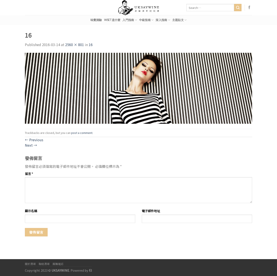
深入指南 (163, 20)
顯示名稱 (31, 211)
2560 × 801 (74, 44)
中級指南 (146, 20)
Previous (34, 139)
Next (31, 145)
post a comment (81, 133)
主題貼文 (179, 20)
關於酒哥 (30, 264)
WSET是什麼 (112, 20)
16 (91, 44)
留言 (29, 173)
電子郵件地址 (151, 211)
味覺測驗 (96, 20)
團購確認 (58, 264)
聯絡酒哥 (44, 264)
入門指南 (129, 20)
